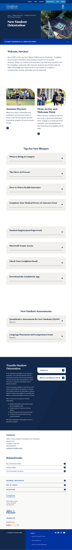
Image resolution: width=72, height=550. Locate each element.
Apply (63, 1)
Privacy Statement (36, 540)
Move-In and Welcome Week (50, 378)
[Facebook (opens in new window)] (58, 532)
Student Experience (18, 15)
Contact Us (44, 370)
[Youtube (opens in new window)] (64, 532)
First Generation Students (14, 471)
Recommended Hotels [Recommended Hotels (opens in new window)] (13, 464)
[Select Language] (12, 525)
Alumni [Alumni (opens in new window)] (30, 1)
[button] (36, 480)
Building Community (30, 15)
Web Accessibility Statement (39, 545)
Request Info (50, 1)
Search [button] (41, 1)
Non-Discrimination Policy (38, 536)
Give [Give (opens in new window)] (35, 1)
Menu (63, 7)
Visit (57, 1)
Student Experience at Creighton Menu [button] (20, 42)
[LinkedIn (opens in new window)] (55, 532)
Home (9, 15)
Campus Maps (11, 467)
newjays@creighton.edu (14, 448)
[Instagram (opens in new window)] (61, 532)
